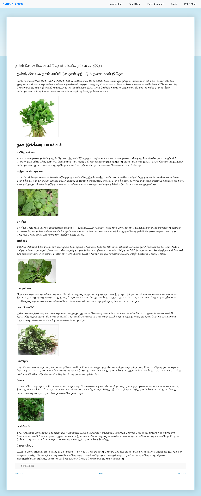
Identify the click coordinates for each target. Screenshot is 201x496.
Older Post (182, 474)
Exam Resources (155, 4)
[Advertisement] (96, 37)
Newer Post (19, 474)
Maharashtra (115, 4)
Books (174, 4)
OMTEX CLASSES (13, 4)
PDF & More (190, 4)
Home (101, 474)
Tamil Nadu (134, 4)
